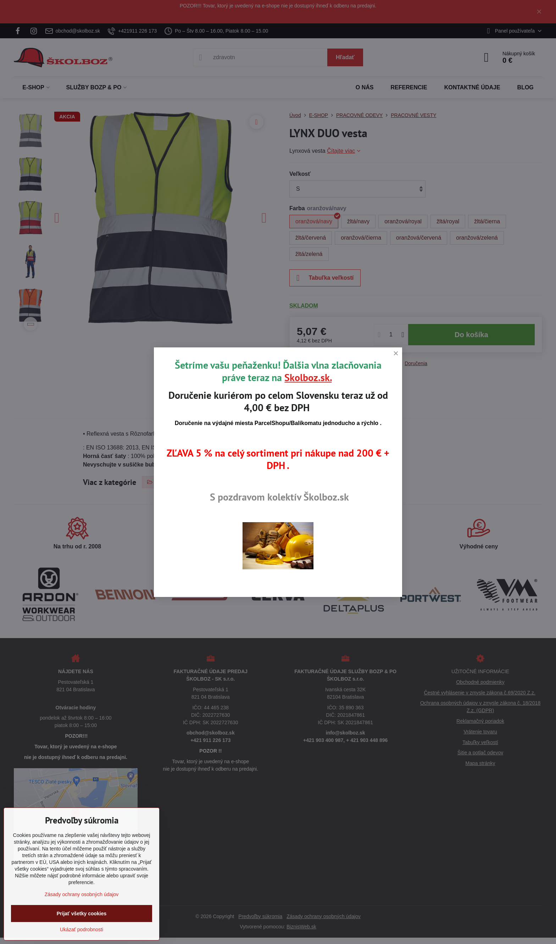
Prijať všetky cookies (82, 913)
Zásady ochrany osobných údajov (82, 894)
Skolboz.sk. (308, 377)
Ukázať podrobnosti (81, 929)
